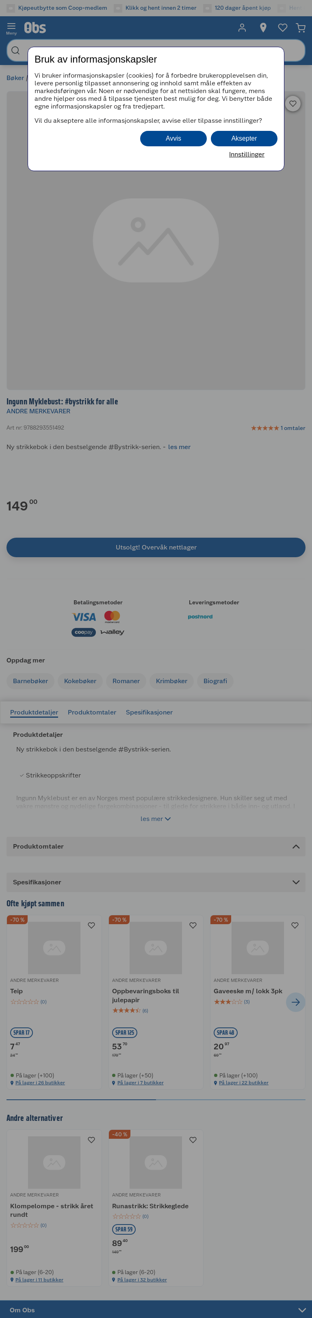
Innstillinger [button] (246, 154)
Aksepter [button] (244, 138)
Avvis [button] (173, 138)
